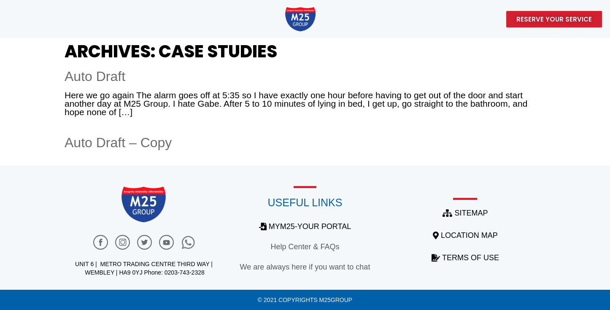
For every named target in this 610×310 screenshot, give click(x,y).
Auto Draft (95, 76)
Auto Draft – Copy (118, 142)
